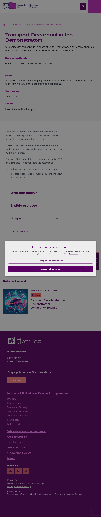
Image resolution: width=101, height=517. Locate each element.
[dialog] (50, 258)
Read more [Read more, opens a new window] (73, 254)
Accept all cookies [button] (50, 269)
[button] (50, 260)
